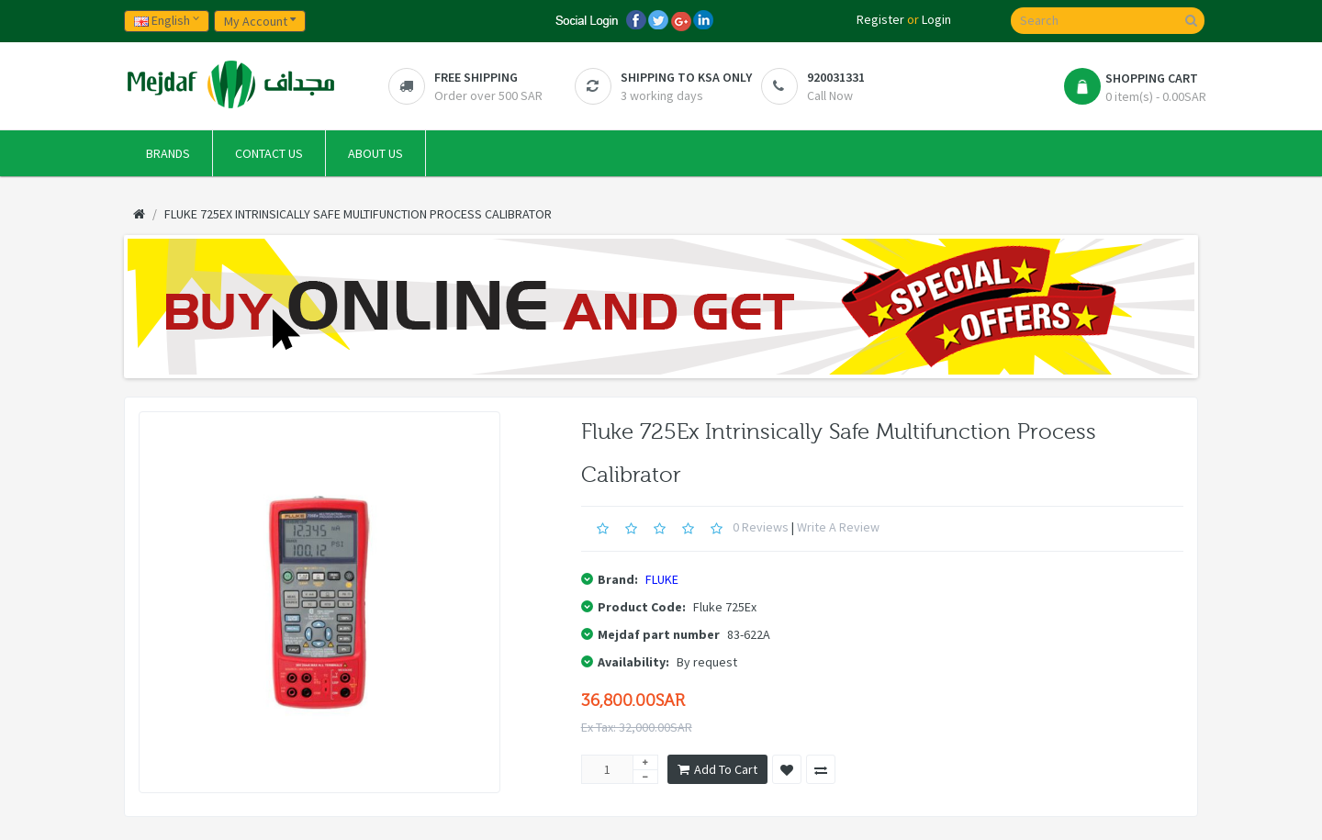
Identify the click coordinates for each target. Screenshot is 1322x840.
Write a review (838, 527)
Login (936, 19)
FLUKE (661, 579)
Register (880, 19)
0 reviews (761, 527)
